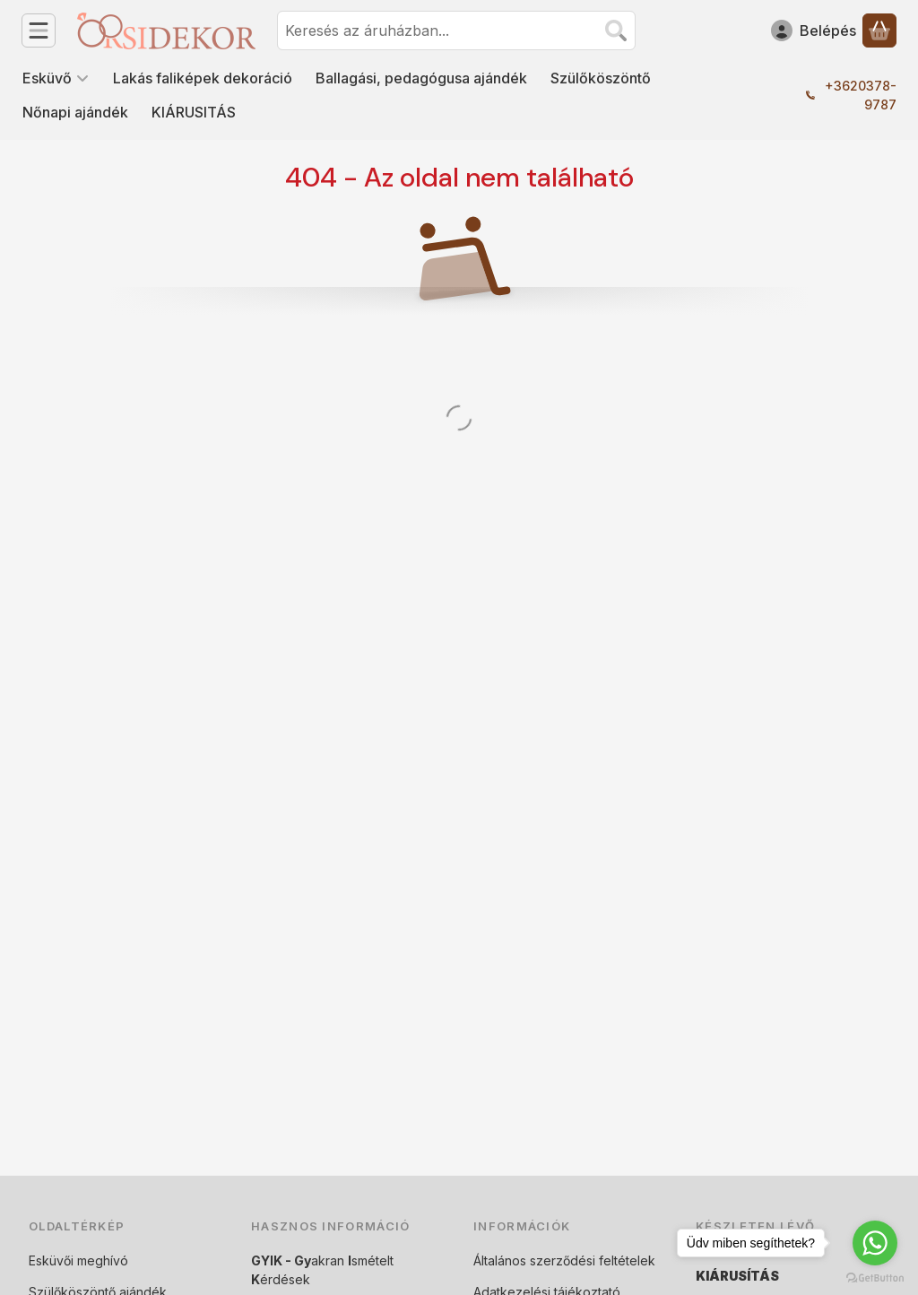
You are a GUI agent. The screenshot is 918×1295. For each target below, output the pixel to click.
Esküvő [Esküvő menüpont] (56, 78)
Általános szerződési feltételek (564, 1260)
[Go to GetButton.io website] (875, 1277)
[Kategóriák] (39, 30)
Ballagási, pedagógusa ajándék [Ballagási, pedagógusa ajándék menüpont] (421, 78)
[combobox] (456, 30)
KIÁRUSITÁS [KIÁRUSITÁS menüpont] (194, 112)
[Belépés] (813, 30)
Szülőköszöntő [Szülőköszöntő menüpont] (600, 78)
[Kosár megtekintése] (879, 30)
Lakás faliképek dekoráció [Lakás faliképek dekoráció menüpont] (202, 78)
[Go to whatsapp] (875, 1243)
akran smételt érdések (322, 1270)
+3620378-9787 (860, 95)
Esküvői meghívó (78, 1260)
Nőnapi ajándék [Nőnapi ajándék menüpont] (75, 112)
